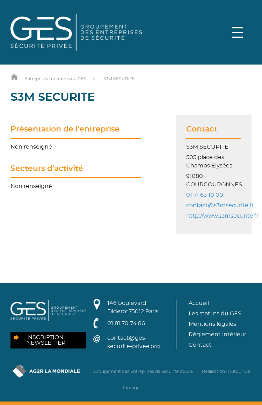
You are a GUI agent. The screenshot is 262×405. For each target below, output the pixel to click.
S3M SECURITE (119, 79)
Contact (200, 345)
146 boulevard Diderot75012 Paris (133, 307)
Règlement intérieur (217, 334)
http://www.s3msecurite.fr (222, 216)
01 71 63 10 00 (204, 195)
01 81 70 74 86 (126, 323)
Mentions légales (212, 324)
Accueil (199, 303)
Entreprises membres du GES (55, 79)
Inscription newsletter (46, 340)
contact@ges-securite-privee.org (133, 342)
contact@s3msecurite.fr (220, 205)
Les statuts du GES (215, 313)
